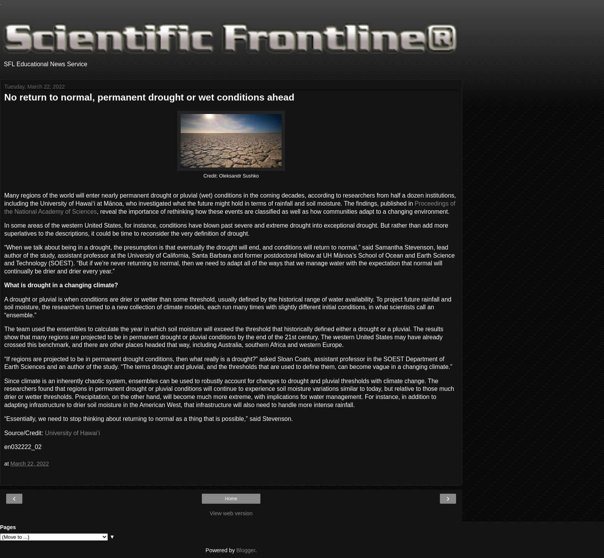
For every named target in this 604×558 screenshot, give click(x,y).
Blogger (246, 550)
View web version (231, 513)
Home (231, 498)
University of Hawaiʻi (72, 433)
